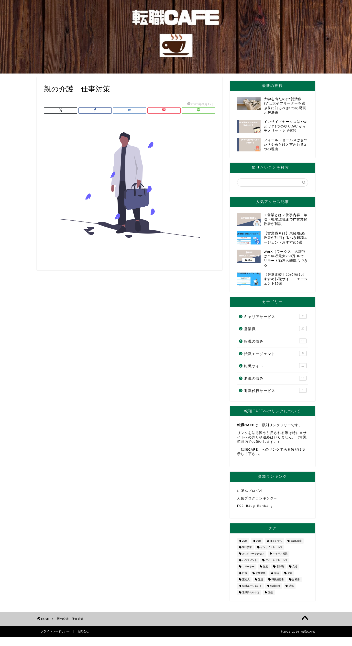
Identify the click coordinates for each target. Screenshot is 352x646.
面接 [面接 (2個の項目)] (270, 594)
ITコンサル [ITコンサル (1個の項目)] (276, 542)
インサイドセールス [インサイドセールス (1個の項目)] (271, 549)
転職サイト (275, 365)
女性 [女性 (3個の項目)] (294, 568)
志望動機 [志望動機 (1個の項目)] (260, 575)
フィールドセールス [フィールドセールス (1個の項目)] (276, 562)
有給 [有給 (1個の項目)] (276, 575)
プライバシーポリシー (55, 633)
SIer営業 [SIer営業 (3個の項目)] (247, 549)
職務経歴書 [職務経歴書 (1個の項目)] (278, 581)
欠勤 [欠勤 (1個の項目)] (289, 575)
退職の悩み (275, 378)
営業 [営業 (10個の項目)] (265, 568)
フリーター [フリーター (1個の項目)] (248, 568)
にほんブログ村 (250, 491)
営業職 (275, 328)
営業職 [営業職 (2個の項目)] (280, 568)
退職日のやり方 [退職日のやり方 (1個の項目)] (250, 594)
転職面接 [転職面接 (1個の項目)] (275, 588)
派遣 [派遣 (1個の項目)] (260, 581)
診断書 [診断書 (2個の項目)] (296, 581)
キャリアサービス (275, 316)
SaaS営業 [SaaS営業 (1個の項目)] (296, 542)
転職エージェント (275, 353)
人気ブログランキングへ (257, 499)
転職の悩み (275, 341)
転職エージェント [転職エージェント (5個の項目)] (252, 588)
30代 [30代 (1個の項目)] (259, 542)
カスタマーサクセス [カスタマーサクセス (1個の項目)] (253, 555)
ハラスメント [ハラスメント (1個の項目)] (249, 562)
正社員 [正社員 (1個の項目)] (246, 581)
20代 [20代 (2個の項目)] (245, 542)
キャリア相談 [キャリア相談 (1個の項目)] (280, 555)
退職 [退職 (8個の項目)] (291, 588)
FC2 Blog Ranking (255, 507)
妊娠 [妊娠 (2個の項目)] (244, 575)
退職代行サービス (275, 390)
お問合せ (83, 633)
